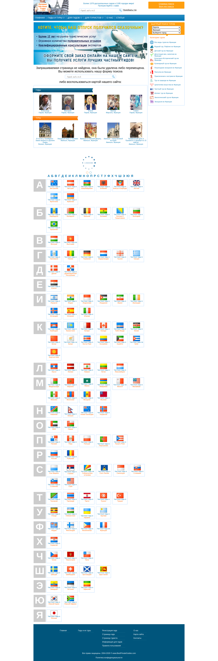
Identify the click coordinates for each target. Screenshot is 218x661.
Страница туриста (166, 4)
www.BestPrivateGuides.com (124, 653)
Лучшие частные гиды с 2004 (51, 7)
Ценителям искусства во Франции (167, 85)
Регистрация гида (109, 630)
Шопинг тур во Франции (163, 93)
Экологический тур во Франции (166, 97)
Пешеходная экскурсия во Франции (168, 68)
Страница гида (108, 634)
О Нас (110, 18)
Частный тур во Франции (164, 89)
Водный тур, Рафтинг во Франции (167, 46)
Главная (40, 18)
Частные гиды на (70, 340)
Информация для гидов (112, 642)
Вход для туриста (166, 6)
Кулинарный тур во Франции (165, 63)
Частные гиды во (70, 240)
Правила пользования (111, 646)
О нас (136, 630)
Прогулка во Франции (162, 72)
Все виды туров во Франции (165, 42)
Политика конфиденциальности (109, 658)
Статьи (120, 18)
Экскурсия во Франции (163, 102)
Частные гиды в (54, 184)
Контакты (137, 638)
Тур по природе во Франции (165, 80)
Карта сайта (139, 634)
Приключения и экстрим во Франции (168, 76)
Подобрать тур (130, 10)
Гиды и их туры (84, 630)
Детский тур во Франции (163, 51)
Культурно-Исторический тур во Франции (166, 59)
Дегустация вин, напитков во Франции (165, 55)
